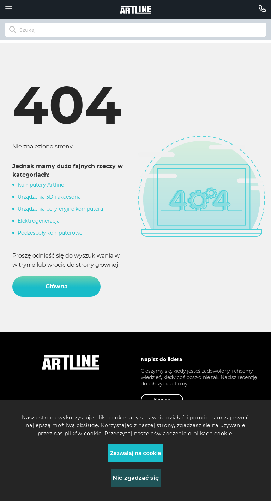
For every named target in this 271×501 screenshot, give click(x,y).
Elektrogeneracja (38, 221)
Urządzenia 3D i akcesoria (48, 197)
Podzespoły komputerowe (49, 233)
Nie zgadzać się (136, 478)
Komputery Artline (40, 185)
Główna (57, 286)
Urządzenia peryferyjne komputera (59, 209)
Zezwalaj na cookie (135, 453)
